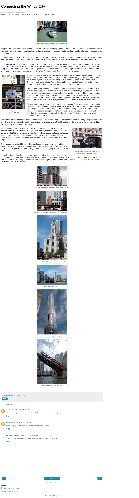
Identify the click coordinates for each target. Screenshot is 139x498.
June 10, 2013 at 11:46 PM (28, 435)
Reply (8, 416)
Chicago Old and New (11, 488)
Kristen (9, 423)
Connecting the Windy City (23, 6)
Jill (7, 410)
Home (52, 478)
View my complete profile (9, 491)
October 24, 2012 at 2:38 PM (19, 410)
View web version (52, 482)
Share (4, 398)
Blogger (56, 496)
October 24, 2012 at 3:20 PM (22, 423)
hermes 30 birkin (12, 435)
